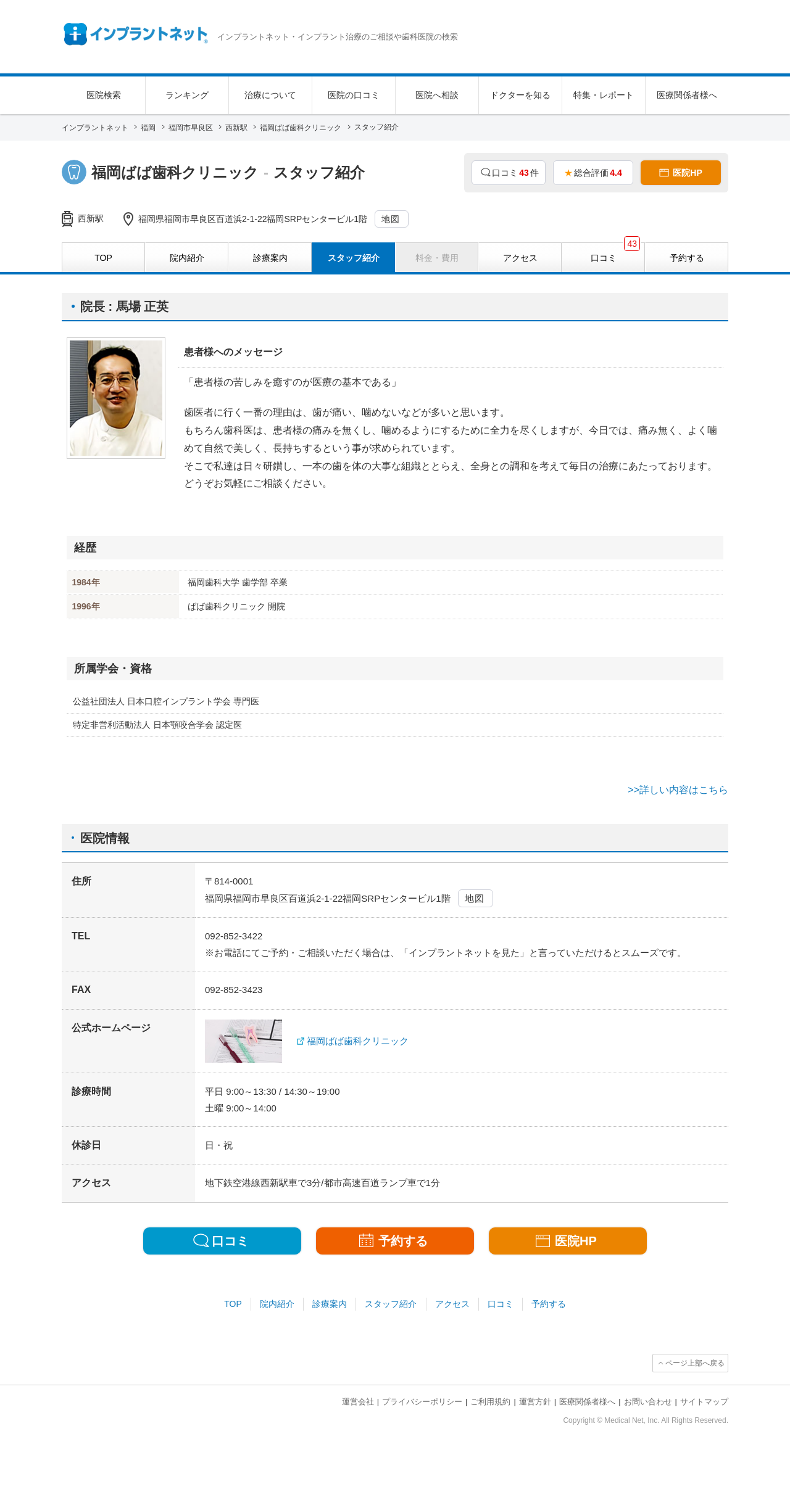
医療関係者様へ (687, 95)
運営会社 (358, 1402)
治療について (270, 95)
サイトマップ (704, 1402)
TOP (233, 1304)
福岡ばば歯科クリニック (358, 1041)
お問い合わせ (648, 1402)
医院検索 (103, 95)
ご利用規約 (490, 1402)
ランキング (187, 95)
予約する (548, 1304)
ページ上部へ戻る (695, 1363)
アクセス (452, 1304)
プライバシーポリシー (422, 1402)
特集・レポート (603, 95)
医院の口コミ (354, 95)
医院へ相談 (437, 95)
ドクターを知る (520, 95)
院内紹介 (277, 1304)
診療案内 (329, 1304)
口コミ (501, 1304)
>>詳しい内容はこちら (678, 790)
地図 (391, 219)
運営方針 (535, 1402)
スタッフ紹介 (391, 1304)
